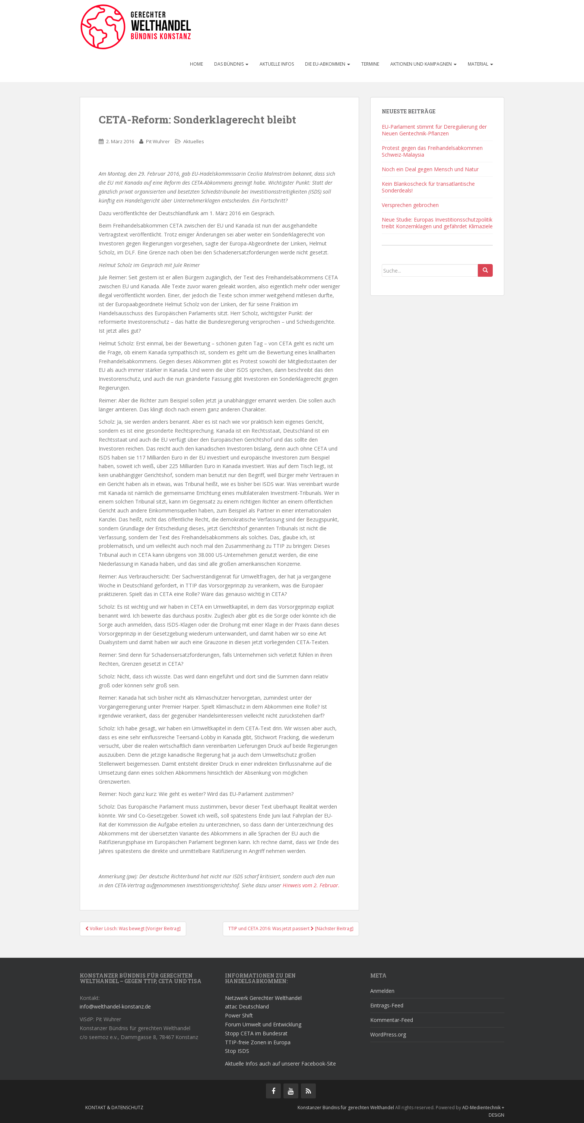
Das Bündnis (231, 64)
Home (196, 64)
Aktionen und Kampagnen (423, 64)
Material (480, 64)
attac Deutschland (247, 1006)
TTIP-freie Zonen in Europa (258, 1042)
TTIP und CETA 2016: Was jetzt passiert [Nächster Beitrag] (290, 928)
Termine (370, 64)
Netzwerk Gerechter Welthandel (263, 997)
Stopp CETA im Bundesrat (256, 1033)
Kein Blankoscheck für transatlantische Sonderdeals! (428, 187)
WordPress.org (388, 1034)
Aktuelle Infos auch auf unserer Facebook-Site (280, 1063)
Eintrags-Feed (386, 1005)
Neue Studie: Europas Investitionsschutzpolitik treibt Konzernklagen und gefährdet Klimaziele (437, 223)
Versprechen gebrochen (410, 204)
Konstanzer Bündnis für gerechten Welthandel (346, 1107)
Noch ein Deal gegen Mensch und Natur (430, 169)
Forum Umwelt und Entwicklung (263, 1024)
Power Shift (239, 1015)
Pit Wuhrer (158, 141)
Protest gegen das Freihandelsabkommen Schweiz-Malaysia (432, 151)
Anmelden (382, 990)
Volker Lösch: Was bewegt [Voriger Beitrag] (133, 928)
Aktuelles (193, 141)
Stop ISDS (237, 1050)
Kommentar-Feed (391, 1019)
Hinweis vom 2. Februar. (311, 885)
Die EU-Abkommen (327, 64)
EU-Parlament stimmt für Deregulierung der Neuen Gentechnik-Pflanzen (434, 130)
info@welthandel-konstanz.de (115, 1006)
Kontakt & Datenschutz (114, 1107)
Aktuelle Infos (277, 64)
